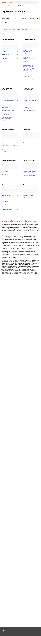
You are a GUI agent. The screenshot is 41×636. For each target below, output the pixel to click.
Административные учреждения (10, 200)
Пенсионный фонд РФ (31, 175)
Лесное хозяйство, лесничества (10, 196)
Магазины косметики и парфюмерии (10, 113)
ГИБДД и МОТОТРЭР (10, 204)
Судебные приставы (10, 209)
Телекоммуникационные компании (10, 146)
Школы (10, 51)
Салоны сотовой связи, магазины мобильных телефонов (10, 106)
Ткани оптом (10, 174)
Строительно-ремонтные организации (31, 101)
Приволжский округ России (8, 5)
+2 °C (36, 18)
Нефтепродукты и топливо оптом (31, 75)
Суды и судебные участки (10, 207)
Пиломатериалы (31, 104)
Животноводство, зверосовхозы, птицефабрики (31, 52)
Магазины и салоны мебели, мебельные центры (10, 119)
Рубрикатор (5, 634)
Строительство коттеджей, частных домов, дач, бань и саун (31, 109)
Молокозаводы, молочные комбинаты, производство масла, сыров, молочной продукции (31, 58)
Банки (10, 140)
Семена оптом (10, 171)
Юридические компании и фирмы (10, 150)
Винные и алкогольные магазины (10, 101)
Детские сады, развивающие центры (10, 55)
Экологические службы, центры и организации (31, 172)
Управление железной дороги (31, 196)
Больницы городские (31, 143)
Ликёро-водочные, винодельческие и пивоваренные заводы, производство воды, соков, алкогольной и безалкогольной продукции (31, 68)
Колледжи (10, 58)
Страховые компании (10, 143)
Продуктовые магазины (10, 110)
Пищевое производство (31, 79)
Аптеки (31, 140)
